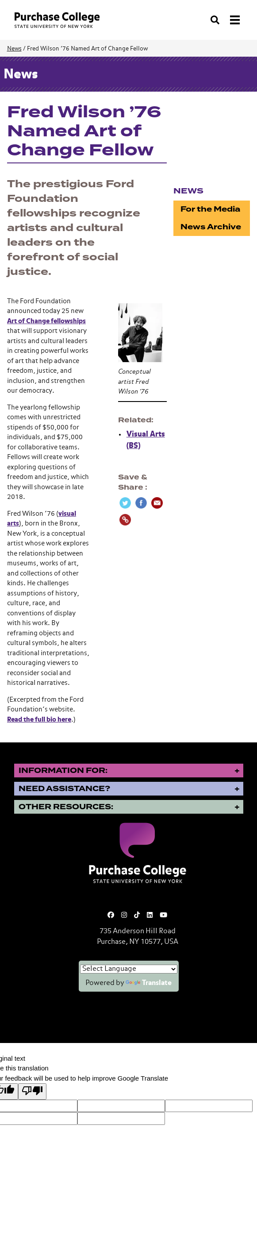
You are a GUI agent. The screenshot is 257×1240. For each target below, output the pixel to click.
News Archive (210, 226)
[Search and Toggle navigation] (226, 20)
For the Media (210, 209)
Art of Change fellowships (46, 321)
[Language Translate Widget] (128, 969)
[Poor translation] (32, 1091)
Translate (149, 983)
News (14, 49)
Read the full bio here (39, 719)
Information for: (63, 770)
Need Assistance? (64, 788)
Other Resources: (66, 806)
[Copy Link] (125, 519)
